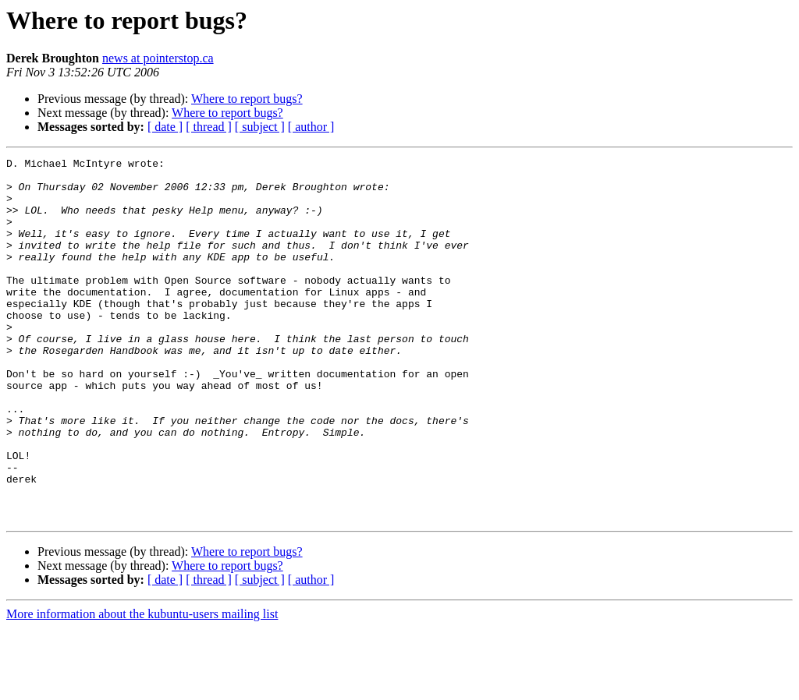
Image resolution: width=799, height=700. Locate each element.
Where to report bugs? (247, 98)
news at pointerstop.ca (158, 58)
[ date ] (165, 126)
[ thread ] (209, 126)
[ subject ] (260, 126)
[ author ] (311, 126)
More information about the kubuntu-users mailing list (142, 686)
